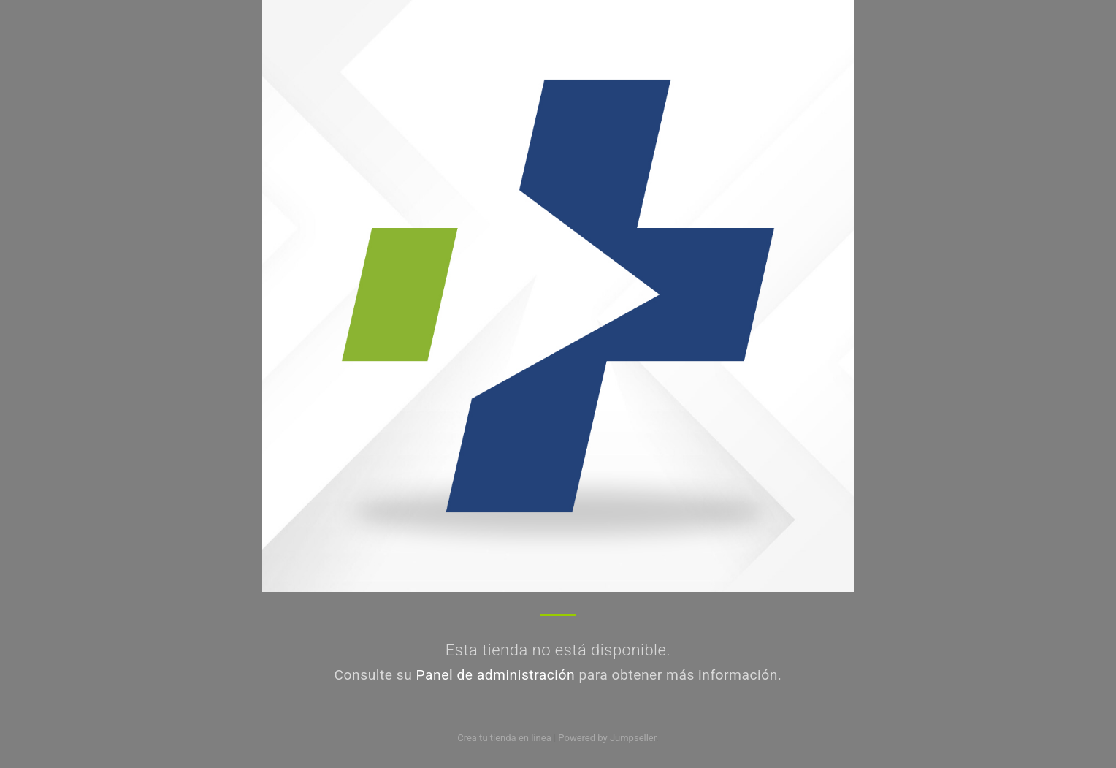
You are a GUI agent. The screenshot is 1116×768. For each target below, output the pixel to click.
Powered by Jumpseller (607, 737)
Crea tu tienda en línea (505, 737)
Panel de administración (496, 674)
